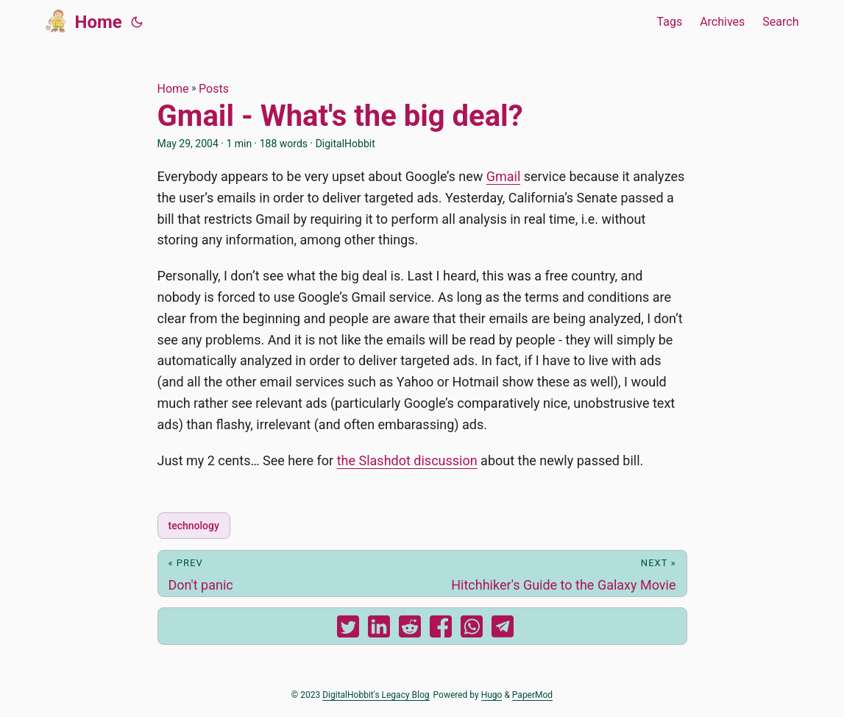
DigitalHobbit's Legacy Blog (375, 695)
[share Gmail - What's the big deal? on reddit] (410, 629)
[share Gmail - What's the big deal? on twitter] (348, 629)
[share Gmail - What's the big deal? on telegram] (503, 629)
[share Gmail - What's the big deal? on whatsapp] (472, 629)
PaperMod (532, 695)
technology (194, 525)
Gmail (503, 176)
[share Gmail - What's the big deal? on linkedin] (379, 629)
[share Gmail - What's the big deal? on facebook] (441, 629)
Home (84, 20)
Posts (214, 89)
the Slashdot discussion (407, 460)
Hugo (492, 695)
